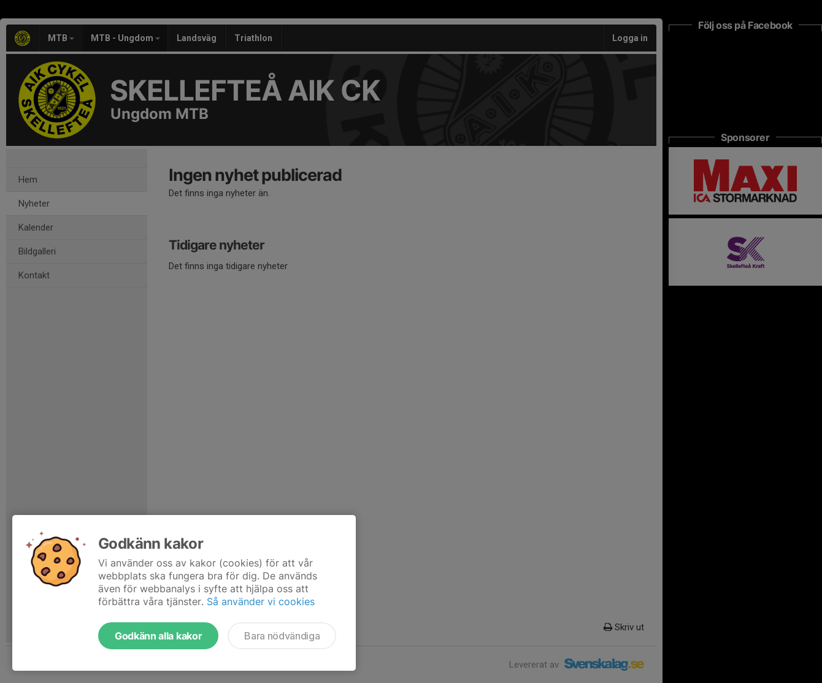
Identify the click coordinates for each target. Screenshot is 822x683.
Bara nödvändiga (282, 636)
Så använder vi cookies (261, 601)
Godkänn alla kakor (158, 636)
